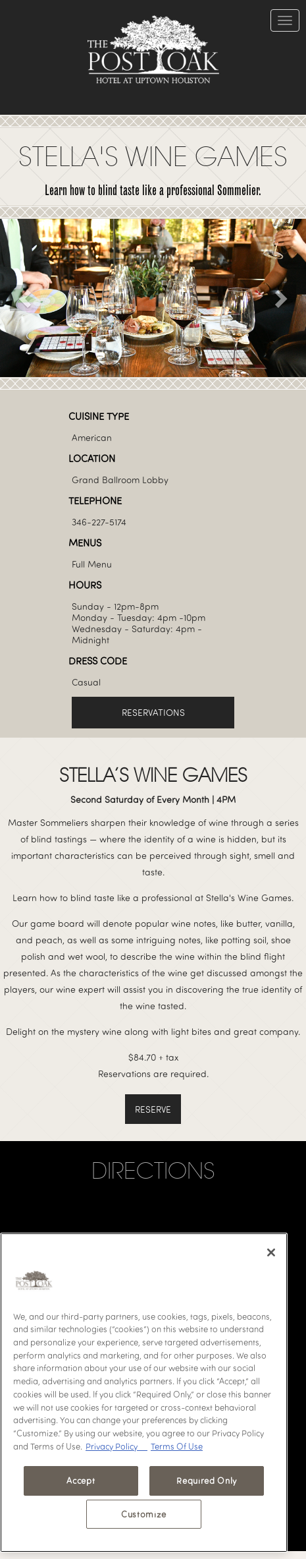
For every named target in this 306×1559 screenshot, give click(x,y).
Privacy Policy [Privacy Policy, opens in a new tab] (116, 1446)
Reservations (153, 712)
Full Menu (92, 564)
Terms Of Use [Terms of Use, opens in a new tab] (177, 1446)
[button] (23, 298)
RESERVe (153, 1109)
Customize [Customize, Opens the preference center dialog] (143, 1514)
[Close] (271, 1252)
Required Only (206, 1480)
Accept (80, 1480)
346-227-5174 (99, 521)
